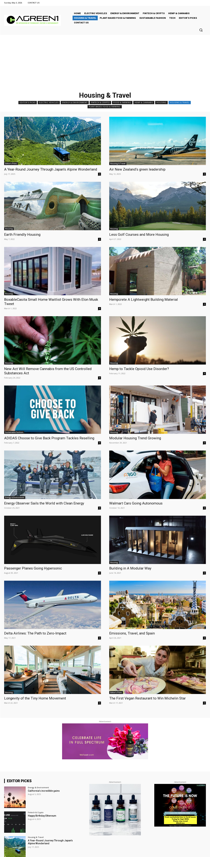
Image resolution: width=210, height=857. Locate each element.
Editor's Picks (27, 102)
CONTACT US (34, 3)
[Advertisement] (105, 61)
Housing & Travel (180, 102)
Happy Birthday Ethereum (42, 815)
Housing (161, 102)
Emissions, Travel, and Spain (132, 633)
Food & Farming (122, 102)
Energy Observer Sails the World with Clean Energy (44, 503)
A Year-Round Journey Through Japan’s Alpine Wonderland (50, 169)
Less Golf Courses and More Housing (139, 234)
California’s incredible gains (44, 790)
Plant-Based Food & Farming (105, 106)
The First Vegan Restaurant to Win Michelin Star (147, 698)
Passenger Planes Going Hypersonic (33, 568)
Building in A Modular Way (130, 568)
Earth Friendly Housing (22, 234)
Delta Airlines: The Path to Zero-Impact (35, 633)
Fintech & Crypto (100, 102)
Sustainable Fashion (14, 432)
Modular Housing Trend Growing (135, 438)
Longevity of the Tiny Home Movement (35, 698)
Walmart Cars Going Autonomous (136, 503)
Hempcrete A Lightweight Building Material (143, 299)
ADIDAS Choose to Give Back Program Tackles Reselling (49, 438)
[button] (201, 30)
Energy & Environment (75, 102)
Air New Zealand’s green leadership (137, 169)
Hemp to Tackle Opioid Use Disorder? (139, 369)
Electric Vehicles (49, 102)
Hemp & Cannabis (143, 102)
